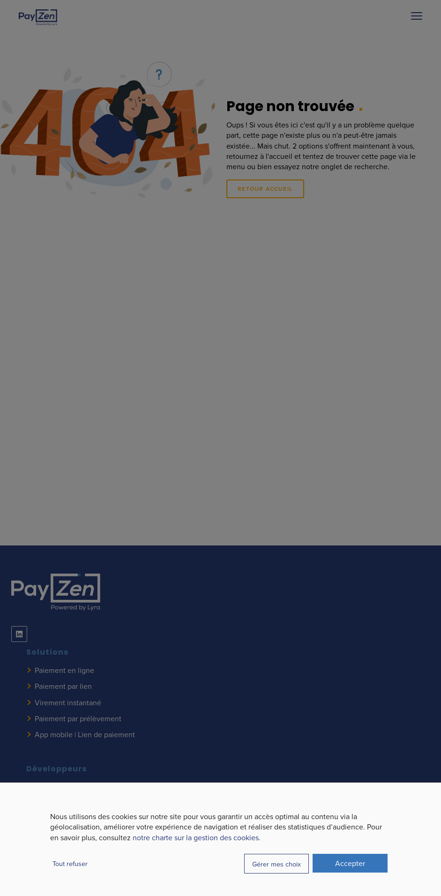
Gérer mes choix (276, 864)
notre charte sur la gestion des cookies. (197, 837)
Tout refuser (70, 863)
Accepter (350, 863)
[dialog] (220, 839)
